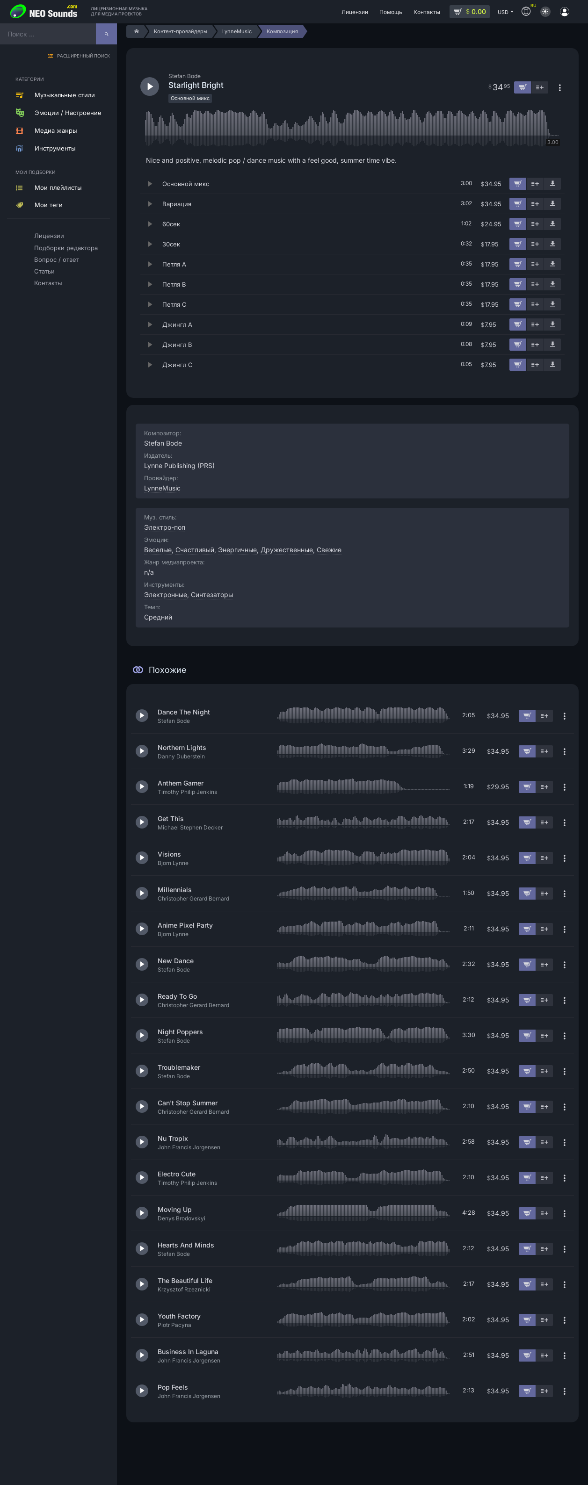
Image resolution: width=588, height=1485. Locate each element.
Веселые (158, 550)
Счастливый (194, 550)
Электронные (165, 594)
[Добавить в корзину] (518, 183)
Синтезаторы (212, 594)
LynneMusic (162, 488)
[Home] (135, 31)
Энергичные (237, 550)
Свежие (329, 550)
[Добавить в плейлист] (535, 183)
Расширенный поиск (83, 56)
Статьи (44, 271)
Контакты (48, 283)
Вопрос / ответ (56, 259)
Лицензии (49, 235)
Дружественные (287, 550)
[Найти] (106, 33)
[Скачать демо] (552, 183)
